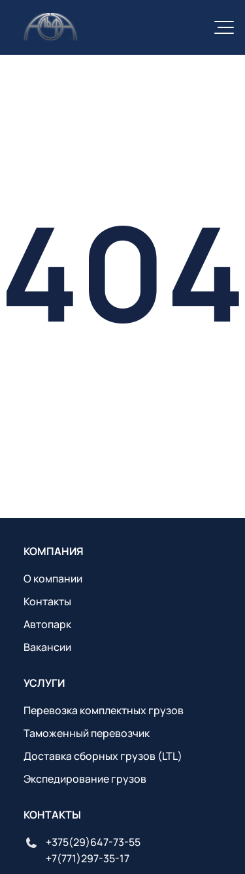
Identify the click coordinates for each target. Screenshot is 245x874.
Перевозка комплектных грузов (104, 710)
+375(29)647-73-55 (93, 842)
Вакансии (47, 647)
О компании (53, 578)
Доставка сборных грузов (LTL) (103, 756)
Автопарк (47, 624)
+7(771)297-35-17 (87, 858)
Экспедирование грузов (85, 779)
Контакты (47, 601)
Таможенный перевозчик (87, 733)
